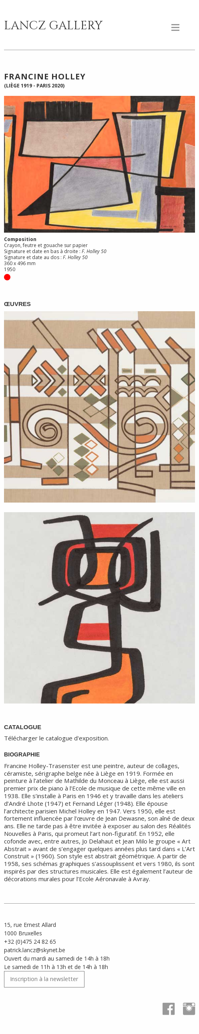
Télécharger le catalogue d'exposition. (56, 738)
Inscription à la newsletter (44, 979)
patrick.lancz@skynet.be (34, 950)
